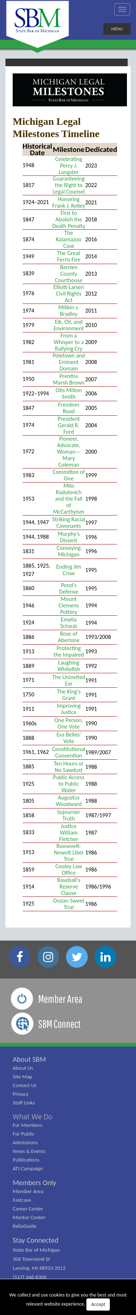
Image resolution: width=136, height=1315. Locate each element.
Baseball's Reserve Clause (69, 886)
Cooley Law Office (68, 869)
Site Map (22, 1076)
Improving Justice (69, 709)
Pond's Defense (68, 588)
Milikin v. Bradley (68, 310)
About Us (23, 1068)
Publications (26, 1160)
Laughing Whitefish (68, 666)
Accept (98, 1304)
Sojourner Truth (68, 815)
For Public (23, 1134)
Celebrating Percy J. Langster (68, 165)
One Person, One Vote (68, 723)
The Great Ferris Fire (68, 256)
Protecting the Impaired (69, 651)
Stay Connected (35, 1240)
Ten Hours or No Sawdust (68, 766)
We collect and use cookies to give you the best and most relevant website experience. (68, 1301)
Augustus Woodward (69, 800)
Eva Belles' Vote (69, 738)
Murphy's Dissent (69, 537)
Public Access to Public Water (68, 784)
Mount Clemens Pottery (69, 605)
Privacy (20, 1094)
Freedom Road (68, 408)
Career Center (28, 1208)
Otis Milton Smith (68, 393)
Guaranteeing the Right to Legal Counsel (69, 185)
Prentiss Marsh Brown (69, 379)
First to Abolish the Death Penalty (68, 219)
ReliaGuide (25, 1226)
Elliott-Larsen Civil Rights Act (68, 294)
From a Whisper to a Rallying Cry (69, 342)
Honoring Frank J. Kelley (68, 202)
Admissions (25, 1142)
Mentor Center (29, 1217)
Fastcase (22, 1200)
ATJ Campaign (28, 1168)
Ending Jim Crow (68, 570)
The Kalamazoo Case (68, 239)
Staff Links (24, 1102)
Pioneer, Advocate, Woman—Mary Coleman (69, 451)
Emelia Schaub (68, 622)
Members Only (34, 1182)
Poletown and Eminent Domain (69, 362)
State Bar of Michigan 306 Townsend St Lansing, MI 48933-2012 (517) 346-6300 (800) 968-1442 (39, 1268)
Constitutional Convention (68, 752)
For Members (27, 1125)
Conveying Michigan (69, 551)
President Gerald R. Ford (69, 425)
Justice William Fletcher (68, 833)
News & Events (29, 1151)
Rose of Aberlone (69, 637)
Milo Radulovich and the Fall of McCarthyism (69, 498)
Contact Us (25, 1085)
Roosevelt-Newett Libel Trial (69, 852)
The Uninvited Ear (68, 680)
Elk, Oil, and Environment (69, 325)
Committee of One (69, 475)
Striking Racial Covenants (68, 522)
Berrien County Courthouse (69, 274)
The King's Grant (69, 694)
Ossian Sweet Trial (68, 904)
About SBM (29, 1059)
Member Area (28, 1191)
